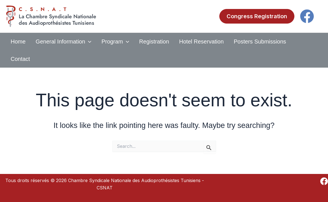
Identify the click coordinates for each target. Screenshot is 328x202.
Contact (20, 59)
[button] (256, 16)
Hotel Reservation (201, 41)
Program (115, 41)
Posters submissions (260, 41)
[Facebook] (307, 16)
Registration (154, 41)
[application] (88, 41)
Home (18, 41)
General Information (63, 41)
